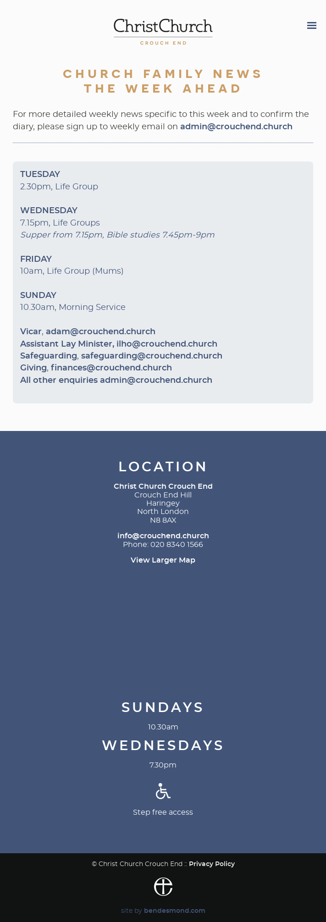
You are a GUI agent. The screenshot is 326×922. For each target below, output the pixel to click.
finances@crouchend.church (111, 368)
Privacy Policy (212, 864)
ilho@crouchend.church (166, 344)
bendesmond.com (174, 910)
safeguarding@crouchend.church (151, 356)
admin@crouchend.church (236, 127)
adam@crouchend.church (100, 332)
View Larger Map (163, 560)
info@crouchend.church (163, 536)
